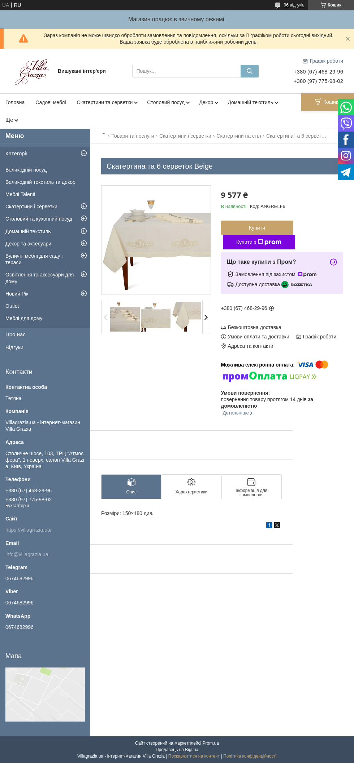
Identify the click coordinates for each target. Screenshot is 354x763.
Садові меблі (50, 102)
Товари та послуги (132, 136)
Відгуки (14, 347)
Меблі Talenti (20, 194)
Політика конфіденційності (250, 756)
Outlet (12, 306)
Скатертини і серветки (185, 136)
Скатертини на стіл (238, 136)
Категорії (16, 153)
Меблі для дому (24, 318)
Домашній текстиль (250, 102)
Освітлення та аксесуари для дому (39, 278)
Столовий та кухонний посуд (38, 219)
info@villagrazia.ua (26, 554)
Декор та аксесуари (28, 244)
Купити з (258, 242)
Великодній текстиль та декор (40, 182)
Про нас (15, 334)
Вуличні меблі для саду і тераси (33, 259)
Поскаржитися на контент (194, 756)
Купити (257, 228)
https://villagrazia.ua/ (28, 530)
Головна (15, 102)
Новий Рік (16, 294)
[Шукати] (250, 71)
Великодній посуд (26, 170)
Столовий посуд (166, 102)
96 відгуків (294, 5)
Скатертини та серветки (105, 102)
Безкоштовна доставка (254, 327)
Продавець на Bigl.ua (177, 749)
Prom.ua (211, 743)
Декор (206, 102)
